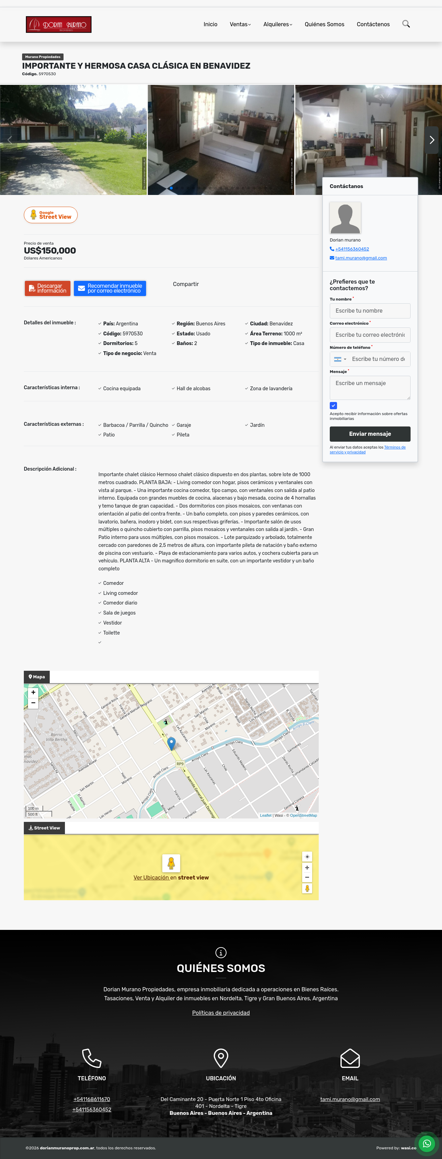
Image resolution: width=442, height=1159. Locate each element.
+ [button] (33, 693)
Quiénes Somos (325, 24)
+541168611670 (92, 1099)
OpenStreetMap (303, 815)
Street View (51, 214)
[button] (171, 188)
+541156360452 (352, 249)
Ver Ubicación (152, 877)
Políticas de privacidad (221, 1013)
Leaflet (265, 815)
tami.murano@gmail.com (361, 258)
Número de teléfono (351, 347)
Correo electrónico (350, 323)
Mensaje (339, 371)
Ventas (239, 24)
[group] (73, 140)
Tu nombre (342, 299)
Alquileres (276, 24)
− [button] (33, 703)
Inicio (211, 24)
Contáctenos (373, 24)
